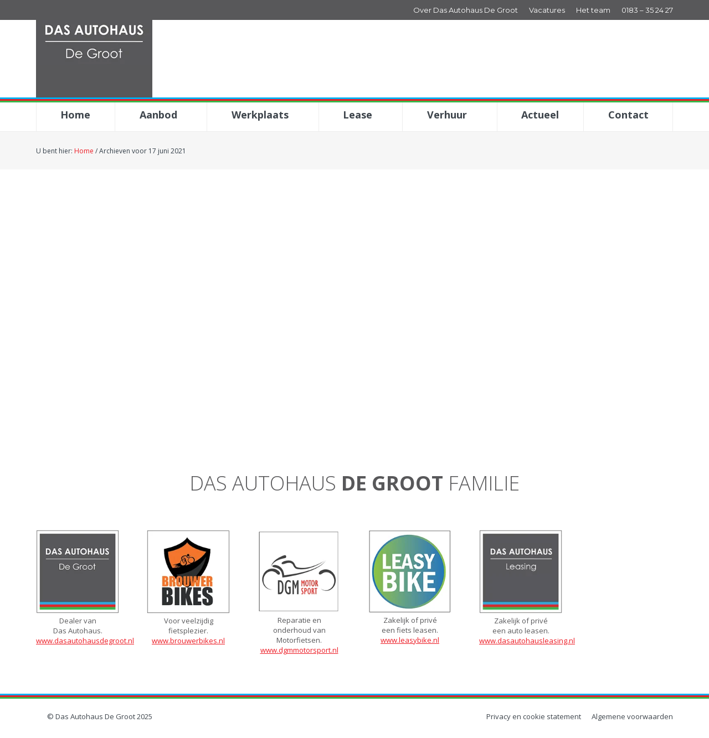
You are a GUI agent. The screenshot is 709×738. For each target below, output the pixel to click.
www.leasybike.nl (410, 640)
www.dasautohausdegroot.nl (85, 641)
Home (84, 151)
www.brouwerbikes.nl (188, 641)
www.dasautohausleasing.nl (527, 641)
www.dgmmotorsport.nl (299, 650)
